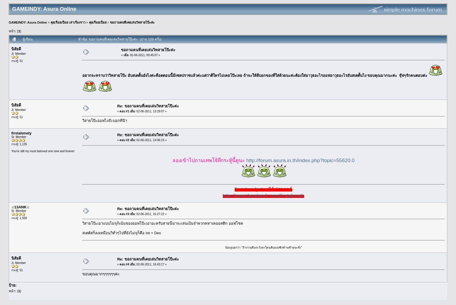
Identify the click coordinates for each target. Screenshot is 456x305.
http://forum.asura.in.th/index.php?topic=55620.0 (300, 160)
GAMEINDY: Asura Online (28, 22)
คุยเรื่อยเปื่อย (97, 22)
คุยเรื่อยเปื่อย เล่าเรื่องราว (68, 22)
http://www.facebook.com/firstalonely (263, 195)
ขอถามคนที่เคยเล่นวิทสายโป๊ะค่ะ (132, 22)
